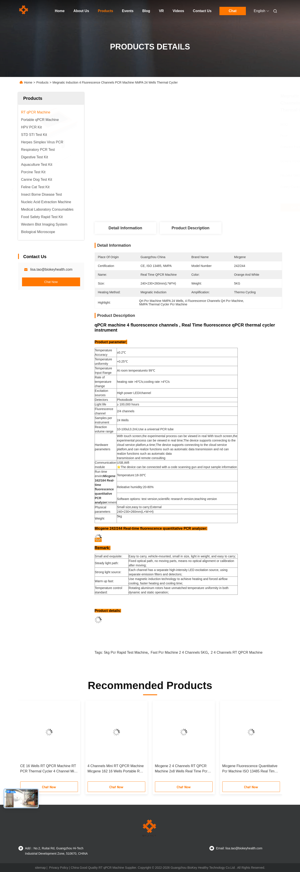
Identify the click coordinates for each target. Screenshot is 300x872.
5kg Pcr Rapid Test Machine (126, 652)
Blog (146, 11)
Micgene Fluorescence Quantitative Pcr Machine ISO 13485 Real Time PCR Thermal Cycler (250, 769)
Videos (178, 11)
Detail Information (125, 228)
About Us (81, 11)
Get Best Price (212, 207)
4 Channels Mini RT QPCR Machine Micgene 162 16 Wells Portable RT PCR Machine (116, 769)
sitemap (40, 867)
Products (105, 11)
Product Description (190, 228)
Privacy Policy (58, 867)
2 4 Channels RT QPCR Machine (236, 652)
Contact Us (202, 11)
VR (161, 11)
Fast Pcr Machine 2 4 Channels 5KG (179, 652)
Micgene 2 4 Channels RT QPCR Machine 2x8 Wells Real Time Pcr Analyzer (181, 769)
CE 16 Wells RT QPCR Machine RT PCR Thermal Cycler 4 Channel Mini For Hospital (48, 769)
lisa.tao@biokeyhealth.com (51, 269)
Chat (233, 11)
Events (127, 11)
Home (59, 11)
